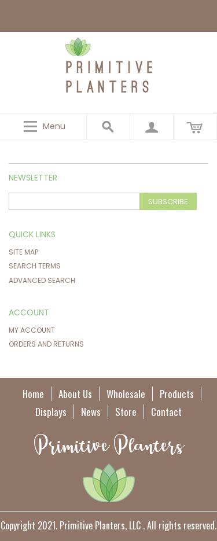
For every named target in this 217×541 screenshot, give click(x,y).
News (91, 411)
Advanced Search (42, 280)
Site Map (23, 252)
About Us (75, 394)
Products (177, 394)
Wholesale (125, 394)
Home (33, 394)
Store (126, 411)
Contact (166, 411)
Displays (51, 411)
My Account (32, 330)
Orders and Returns (46, 344)
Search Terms (35, 266)
